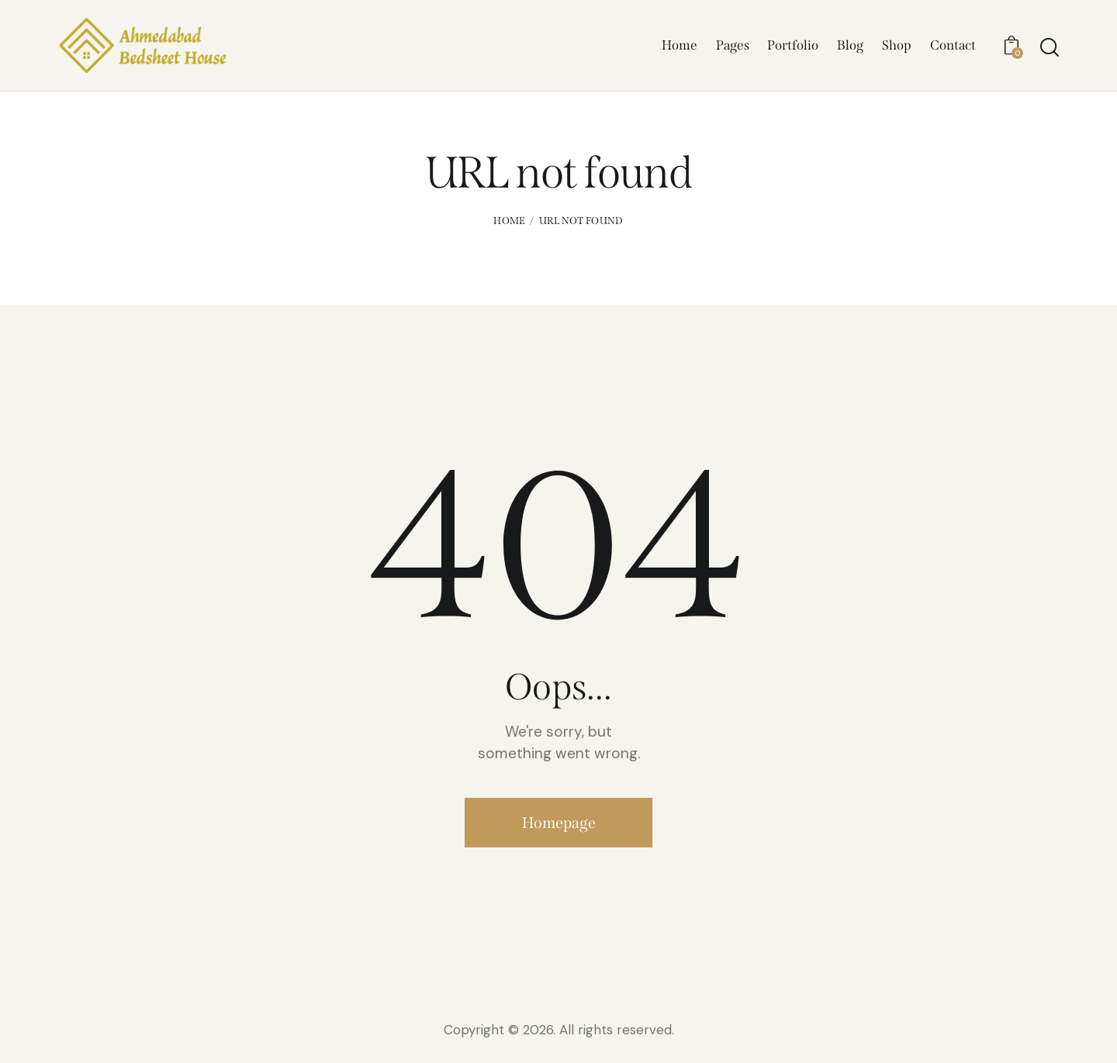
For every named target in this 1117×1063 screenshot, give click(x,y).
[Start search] (1049, 48)
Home (509, 224)
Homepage (559, 825)
